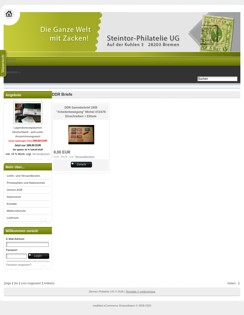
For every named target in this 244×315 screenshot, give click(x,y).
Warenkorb (12, 72)
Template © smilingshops (140, 291)
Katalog (10, 63)
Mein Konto (12, 68)
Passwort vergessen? (18, 264)
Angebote (13, 95)
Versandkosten (41, 154)
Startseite (10, 59)
